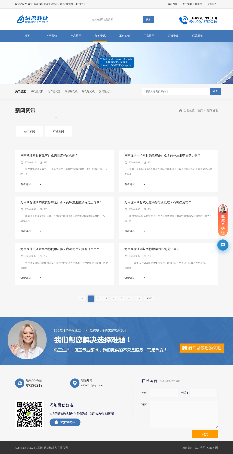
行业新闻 (58, 131)
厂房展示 (149, 35)
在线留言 (212, 4)
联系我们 (199, 4)
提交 (205, 434)
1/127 (149, 298)
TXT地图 (199, 447)
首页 (27, 35)
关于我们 (187, 4)
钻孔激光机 (37, 91)
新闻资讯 (100, 35)
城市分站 (187, 447)
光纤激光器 (54, 91)
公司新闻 (29, 131)
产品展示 (76, 35)
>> (138, 298)
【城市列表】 (172, 4)
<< (82, 298)
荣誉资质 (173, 35)
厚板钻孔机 (71, 91)
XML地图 (212, 447)
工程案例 (124, 35)
